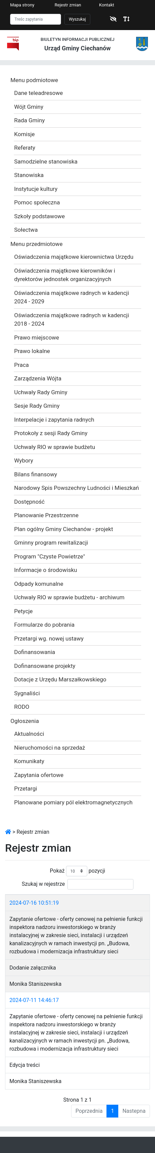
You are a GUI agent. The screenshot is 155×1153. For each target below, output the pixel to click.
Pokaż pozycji (77, 871)
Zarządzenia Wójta (37, 378)
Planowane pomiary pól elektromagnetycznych (73, 802)
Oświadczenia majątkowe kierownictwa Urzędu (73, 256)
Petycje (23, 611)
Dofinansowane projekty (44, 665)
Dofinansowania (34, 652)
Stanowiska (29, 175)
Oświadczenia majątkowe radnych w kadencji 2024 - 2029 (71, 297)
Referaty (24, 147)
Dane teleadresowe (38, 93)
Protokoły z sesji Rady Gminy (51, 433)
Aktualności (29, 733)
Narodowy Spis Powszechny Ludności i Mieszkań (76, 487)
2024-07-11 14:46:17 (34, 1000)
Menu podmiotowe (34, 80)
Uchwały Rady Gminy (40, 392)
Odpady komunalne (38, 583)
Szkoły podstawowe (39, 216)
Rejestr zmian (68, 4)
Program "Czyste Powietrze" (49, 556)
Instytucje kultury (36, 188)
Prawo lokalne (32, 351)
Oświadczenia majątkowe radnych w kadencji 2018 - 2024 (71, 319)
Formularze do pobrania (44, 624)
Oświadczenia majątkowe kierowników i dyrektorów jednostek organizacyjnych (64, 275)
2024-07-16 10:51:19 (34, 903)
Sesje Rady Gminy (37, 405)
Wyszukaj (77, 19)
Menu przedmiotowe (36, 244)
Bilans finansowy (35, 474)
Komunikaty (29, 761)
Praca (21, 364)
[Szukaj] (35, 19)
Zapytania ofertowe (38, 775)
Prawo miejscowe (36, 337)
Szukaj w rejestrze (77, 884)
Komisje (24, 134)
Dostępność (29, 501)
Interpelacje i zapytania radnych (54, 419)
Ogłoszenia (24, 721)
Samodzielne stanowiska (46, 161)
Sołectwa (26, 229)
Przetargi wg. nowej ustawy (49, 638)
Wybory (23, 460)
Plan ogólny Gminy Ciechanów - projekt (63, 529)
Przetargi (25, 788)
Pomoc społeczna (37, 202)
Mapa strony (22, 4)
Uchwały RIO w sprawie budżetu (54, 447)
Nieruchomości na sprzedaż (49, 747)
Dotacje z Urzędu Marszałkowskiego (60, 679)
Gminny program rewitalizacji (51, 542)
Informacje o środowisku (45, 570)
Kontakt (106, 4)
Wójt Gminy (28, 106)
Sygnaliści (27, 693)
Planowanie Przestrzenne (46, 515)
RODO (21, 706)
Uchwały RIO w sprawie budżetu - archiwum (69, 597)
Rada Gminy (29, 120)
